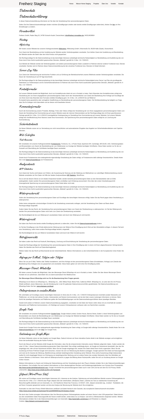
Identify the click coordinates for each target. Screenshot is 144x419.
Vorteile (113, 3)
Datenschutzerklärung (33, 160)
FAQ (42, 330)
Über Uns (105, 3)
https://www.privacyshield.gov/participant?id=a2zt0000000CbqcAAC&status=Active (47, 391)
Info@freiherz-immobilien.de (74, 35)
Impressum (60, 416)
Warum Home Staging (83, 3)
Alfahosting (62, 48)
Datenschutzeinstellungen (88, 223)
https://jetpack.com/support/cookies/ (37, 401)
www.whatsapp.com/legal (45, 286)
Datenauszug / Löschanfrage (87, 416)
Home (71, 3)
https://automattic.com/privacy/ (78, 399)
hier (113, 24)
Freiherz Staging (32, 4)
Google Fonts (55, 313)
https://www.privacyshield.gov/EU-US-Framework (44, 370)
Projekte (96, 3)
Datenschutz (71, 416)
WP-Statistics (71, 175)
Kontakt (120, 3)
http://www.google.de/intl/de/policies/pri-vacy (33, 367)
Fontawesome (56, 144)
